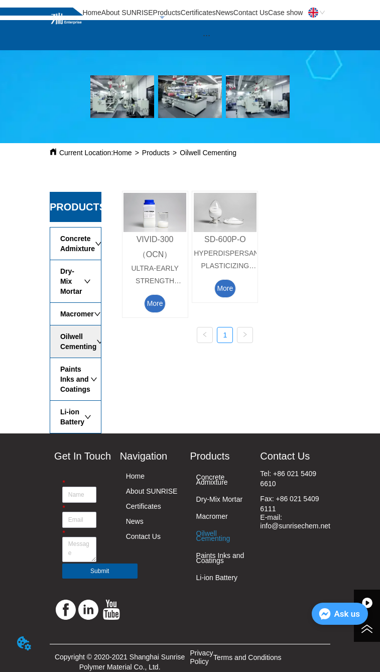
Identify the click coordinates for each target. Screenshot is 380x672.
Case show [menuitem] (285, 13)
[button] (206, 35)
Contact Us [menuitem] (250, 13)
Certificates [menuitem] (198, 13)
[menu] (193, 13)
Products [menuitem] (167, 13)
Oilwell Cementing (208, 153)
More (155, 303)
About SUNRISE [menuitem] (127, 13)
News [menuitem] (224, 13)
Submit (99, 571)
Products (156, 153)
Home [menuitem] (91, 13)
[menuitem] (207, 35)
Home (122, 153)
